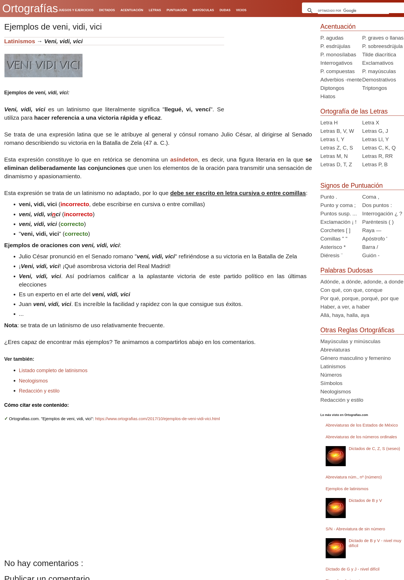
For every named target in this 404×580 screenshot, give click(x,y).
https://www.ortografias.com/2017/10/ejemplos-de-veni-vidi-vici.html (157, 418)
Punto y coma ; (338, 205)
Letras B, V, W (337, 131)
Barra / (370, 247)
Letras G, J (375, 131)
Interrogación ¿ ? (382, 213)
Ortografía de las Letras (354, 111)
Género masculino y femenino (355, 358)
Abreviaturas (335, 350)
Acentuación (338, 26)
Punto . (328, 197)
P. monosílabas (338, 54)
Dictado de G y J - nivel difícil (352, 569)
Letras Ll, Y (375, 139)
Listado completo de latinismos (53, 370)
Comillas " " (333, 239)
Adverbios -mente (341, 80)
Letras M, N (334, 156)
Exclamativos (377, 63)
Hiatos (327, 96)
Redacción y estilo (39, 391)
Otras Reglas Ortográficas (357, 330)
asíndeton (184, 159)
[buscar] (353, 10)
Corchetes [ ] (335, 230)
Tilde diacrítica (379, 54)
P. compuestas (337, 71)
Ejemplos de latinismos (347, 488)
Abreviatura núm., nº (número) (354, 477)
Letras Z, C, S (336, 148)
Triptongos (374, 88)
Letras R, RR (377, 156)
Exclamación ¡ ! (338, 222)
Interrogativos (336, 63)
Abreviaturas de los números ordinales (361, 436)
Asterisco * (333, 247)
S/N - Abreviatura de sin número (355, 528)
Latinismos (19, 41)
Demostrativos (379, 80)
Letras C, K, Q (379, 148)
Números (331, 375)
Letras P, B (375, 164)
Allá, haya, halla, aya (344, 315)
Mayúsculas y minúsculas (350, 341)
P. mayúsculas (379, 71)
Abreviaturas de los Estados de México (362, 425)
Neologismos (33, 381)
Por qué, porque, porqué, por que (359, 298)
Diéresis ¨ (331, 255)
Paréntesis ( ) (378, 222)
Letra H (329, 123)
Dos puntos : (377, 205)
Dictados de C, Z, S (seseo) (374, 448)
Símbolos (331, 383)
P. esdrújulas (335, 46)
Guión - (370, 255)
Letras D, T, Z (336, 164)
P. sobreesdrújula (382, 46)
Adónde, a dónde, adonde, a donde (361, 282)
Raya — (371, 230)
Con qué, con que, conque (351, 290)
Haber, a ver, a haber (345, 307)
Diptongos (332, 88)
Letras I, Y (332, 139)
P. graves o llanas (383, 38)
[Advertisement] (270, 72)
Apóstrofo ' (374, 239)
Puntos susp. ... (338, 213)
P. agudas (331, 38)
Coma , (370, 197)
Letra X (370, 123)
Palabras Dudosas (346, 270)
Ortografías (30, 8)
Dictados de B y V (365, 500)
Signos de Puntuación (351, 185)
